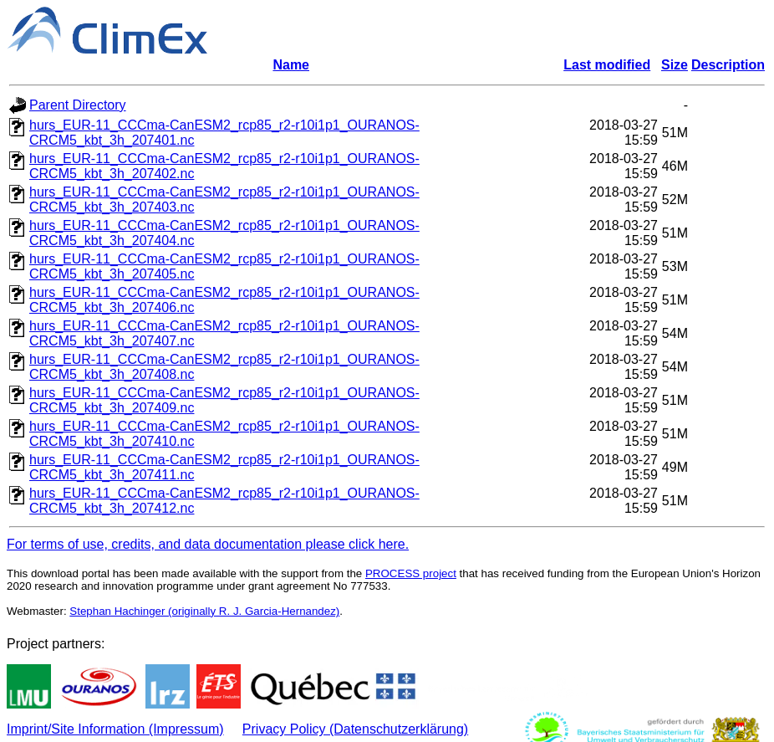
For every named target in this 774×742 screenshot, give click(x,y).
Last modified (606, 65)
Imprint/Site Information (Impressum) (115, 729)
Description (728, 65)
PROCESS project (410, 573)
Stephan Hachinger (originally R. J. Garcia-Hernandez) (204, 611)
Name (290, 65)
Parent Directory (77, 105)
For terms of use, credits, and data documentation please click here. (208, 544)
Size (674, 65)
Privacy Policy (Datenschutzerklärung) (355, 729)
